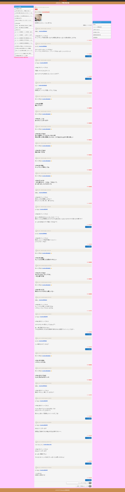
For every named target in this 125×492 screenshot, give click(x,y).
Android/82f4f (43, 63)
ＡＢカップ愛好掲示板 (62, 3)
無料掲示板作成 (97, 35)
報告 (90, 486)
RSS (94, 24)
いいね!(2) (89, 379)
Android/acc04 (47, 444)
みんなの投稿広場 (65, 490)
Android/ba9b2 (46, 12)
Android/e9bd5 (43, 85)
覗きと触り (18, 23)
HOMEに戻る (96, 32)
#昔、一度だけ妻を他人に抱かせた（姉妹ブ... (24, 25)
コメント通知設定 (97, 27)
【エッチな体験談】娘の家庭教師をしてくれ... (24, 43)
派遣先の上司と (19, 8)
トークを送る (88, 56)
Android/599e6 (43, 31)
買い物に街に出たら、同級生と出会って (23, 10)
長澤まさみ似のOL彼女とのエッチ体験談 (23, 48)
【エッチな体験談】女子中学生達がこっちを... (24, 40)
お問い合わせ (96, 29)
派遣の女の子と (19, 18)
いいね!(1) (89, 139)
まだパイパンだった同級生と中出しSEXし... (24, 53)
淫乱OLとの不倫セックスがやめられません (24, 46)
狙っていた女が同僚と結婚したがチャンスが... (24, 50)
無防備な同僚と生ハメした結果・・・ (23, 55)
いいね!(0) (89, 40)
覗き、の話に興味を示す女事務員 (22, 27)
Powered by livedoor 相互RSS (21, 57)
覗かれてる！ (18, 29)
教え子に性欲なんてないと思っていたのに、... (24, 20)
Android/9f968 (43, 46)
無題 (36, 9)
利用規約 (95, 37)
